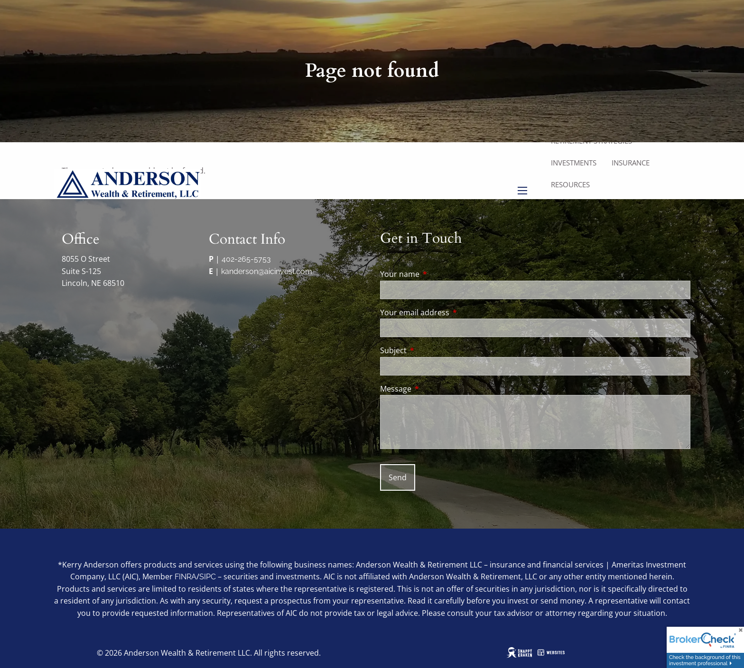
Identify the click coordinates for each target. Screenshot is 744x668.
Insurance (631, 162)
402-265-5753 (246, 259)
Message (434, 389)
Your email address (453, 312)
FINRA (185, 576)
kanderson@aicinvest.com (266, 271)
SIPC (207, 576)
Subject (431, 350)
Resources (570, 184)
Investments (573, 162)
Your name (438, 274)
